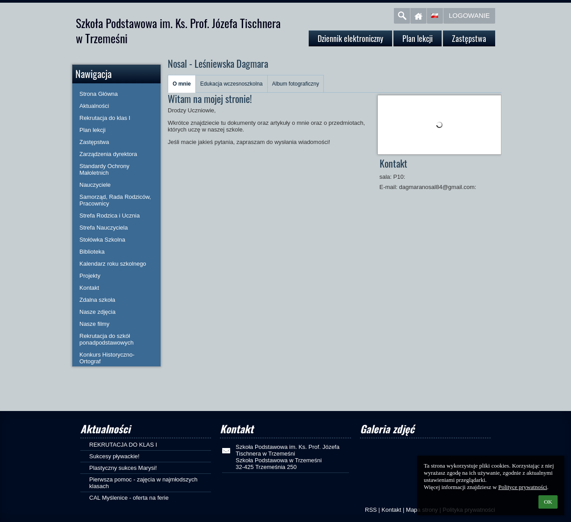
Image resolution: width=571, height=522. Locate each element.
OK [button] (548, 501)
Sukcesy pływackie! (114, 456)
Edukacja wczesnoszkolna (231, 84)
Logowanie (469, 15)
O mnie (182, 84)
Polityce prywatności (522, 487)
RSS (371, 509)
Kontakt (391, 509)
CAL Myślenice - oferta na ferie (129, 497)
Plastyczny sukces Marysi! (123, 467)
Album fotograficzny (295, 84)
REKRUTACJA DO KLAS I (123, 444)
